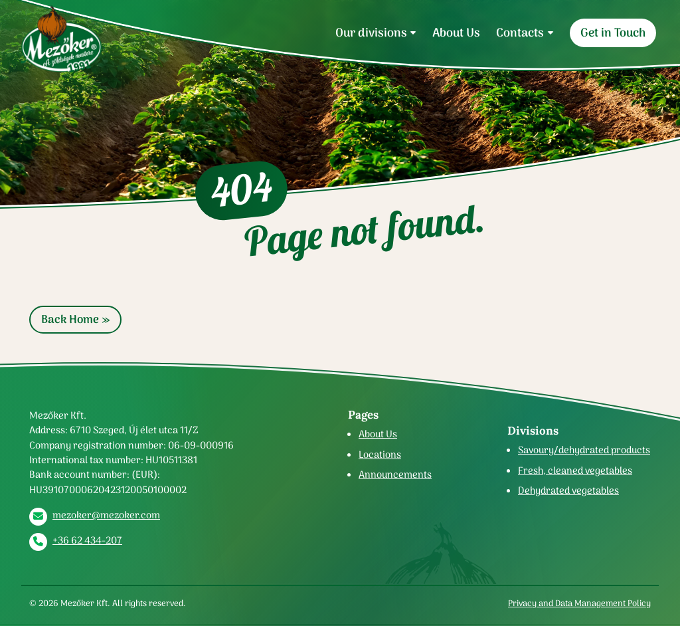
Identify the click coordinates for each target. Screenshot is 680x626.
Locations (380, 454)
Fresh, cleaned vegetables (575, 470)
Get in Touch (612, 32)
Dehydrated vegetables (568, 490)
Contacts (520, 32)
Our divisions (371, 32)
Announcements (395, 474)
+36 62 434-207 (87, 540)
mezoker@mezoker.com (106, 515)
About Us (456, 32)
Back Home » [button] (75, 319)
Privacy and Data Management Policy (579, 603)
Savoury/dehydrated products (584, 450)
